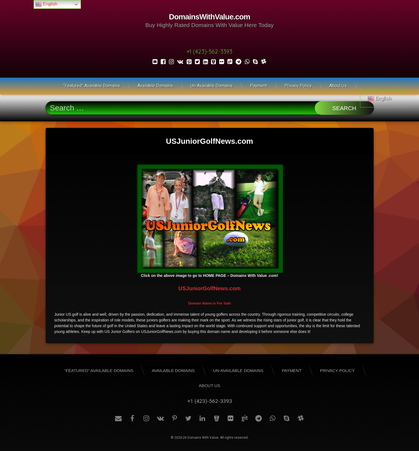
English (46, 4)
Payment (258, 85)
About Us (338, 85)
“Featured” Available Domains (91, 85)
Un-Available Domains (212, 85)
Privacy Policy (298, 85)
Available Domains (155, 85)
